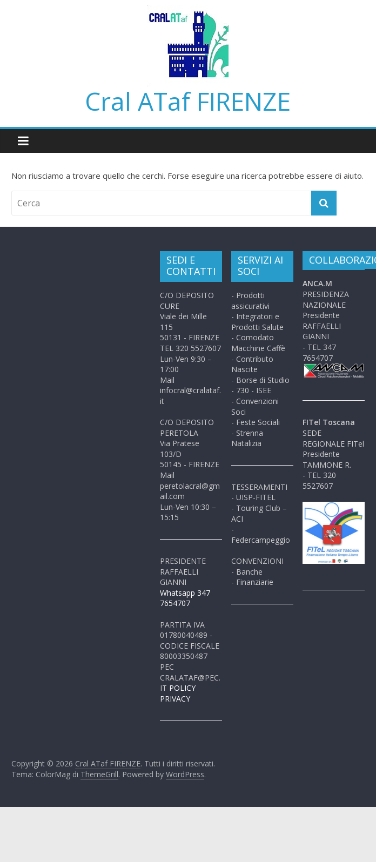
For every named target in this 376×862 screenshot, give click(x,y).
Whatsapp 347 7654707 (185, 598)
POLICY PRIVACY (178, 693)
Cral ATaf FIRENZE (188, 101)
